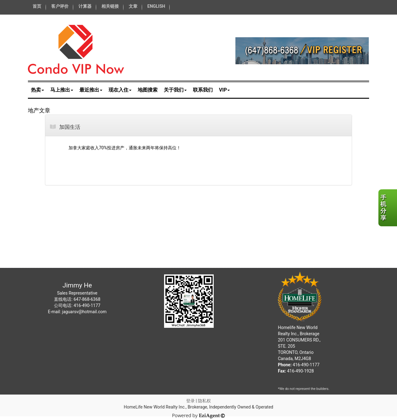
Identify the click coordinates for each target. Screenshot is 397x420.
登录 (190, 400)
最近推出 (90, 90)
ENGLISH (156, 6)
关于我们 (175, 90)
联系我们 (203, 90)
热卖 (37, 90)
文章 (133, 6)
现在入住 (120, 90)
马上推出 (61, 90)
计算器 (84, 6)
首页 (37, 6)
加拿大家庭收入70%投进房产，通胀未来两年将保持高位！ (125, 147)
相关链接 (110, 6)
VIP (224, 90)
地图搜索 (148, 90)
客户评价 (60, 6)
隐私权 (204, 400)
